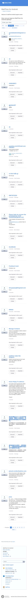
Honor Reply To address (16, 381)
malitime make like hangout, (15, 356)
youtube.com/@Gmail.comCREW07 (17, 146)
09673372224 (13, 195)
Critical (13, 50)
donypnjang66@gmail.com (17, 288)
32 (9, 127)
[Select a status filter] (6, 27)
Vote (4, 36)
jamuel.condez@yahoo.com (17, 471)
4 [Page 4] (17, 527)
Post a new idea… (6, 549)
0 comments (11, 41)
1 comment (11, 109)
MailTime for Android (10, 571)
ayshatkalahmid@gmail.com (17, 33)
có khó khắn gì (13, 173)
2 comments (11, 292)
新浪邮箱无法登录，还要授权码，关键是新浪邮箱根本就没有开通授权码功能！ (17, 447)
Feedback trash (14, 266)
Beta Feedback (17, 178)
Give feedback (8, 568)
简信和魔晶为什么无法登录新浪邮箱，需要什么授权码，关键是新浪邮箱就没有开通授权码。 (17, 419)
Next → (14, 529)
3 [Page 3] (15, 527)
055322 (11, 309)
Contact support (9, 564)
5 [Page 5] (19, 527)
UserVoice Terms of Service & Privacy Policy (19, 596)
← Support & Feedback (6, 11)
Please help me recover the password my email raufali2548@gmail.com (17, 216)
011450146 (12, 247)
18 (9, 59)
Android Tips (8, 577)
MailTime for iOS (8, 573)
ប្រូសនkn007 (12, 105)
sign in (13, 541)
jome (10, 497)
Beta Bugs (16, 41)
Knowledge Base (9, 576)
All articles (7, 584)
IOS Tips (7, 582)
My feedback (14, 27)
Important (21, 48)
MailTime (7, 587)
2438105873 (12, 83)
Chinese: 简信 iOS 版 (9, 569)
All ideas (5, 551)
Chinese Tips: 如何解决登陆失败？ (12, 579)
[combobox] (13, 561)
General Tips (7, 581)
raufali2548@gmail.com (14, 221)
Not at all (13, 48)
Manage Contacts (14, 329)
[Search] (24, 561)
